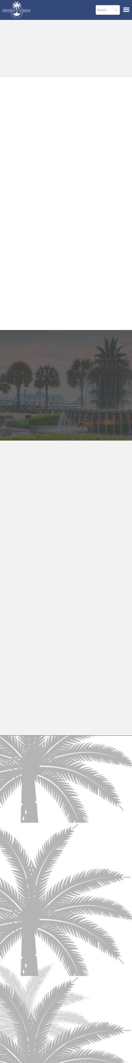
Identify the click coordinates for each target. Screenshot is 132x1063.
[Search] (108, 10)
